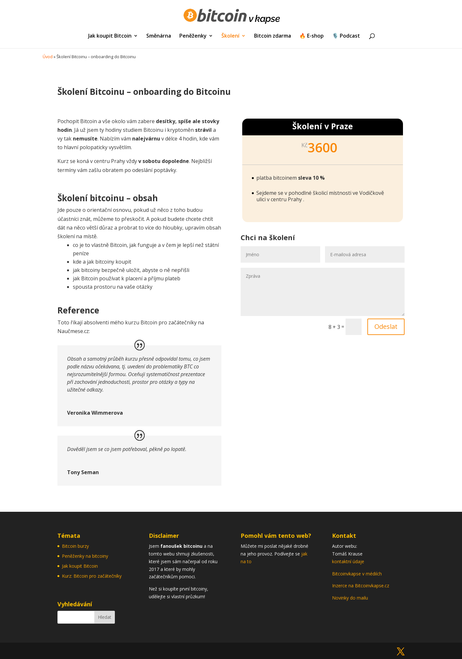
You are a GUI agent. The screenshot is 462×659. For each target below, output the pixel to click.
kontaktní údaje (348, 561)
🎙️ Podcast (346, 36)
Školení (230, 36)
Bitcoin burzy (75, 546)
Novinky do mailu (350, 598)
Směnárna (158, 36)
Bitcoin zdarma (272, 36)
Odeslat (386, 326)
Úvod (48, 56)
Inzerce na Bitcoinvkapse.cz (361, 585)
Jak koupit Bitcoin (110, 36)
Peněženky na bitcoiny (85, 556)
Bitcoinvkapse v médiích (357, 574)
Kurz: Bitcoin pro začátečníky (92, 576)
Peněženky (193, 36)
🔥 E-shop (311, 36)
